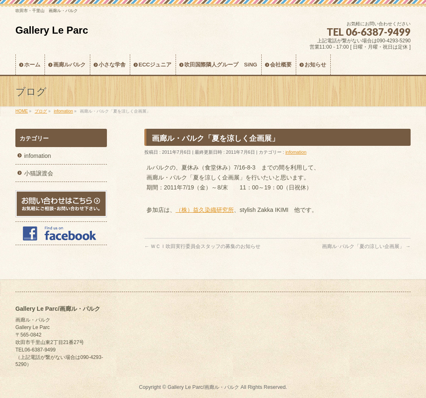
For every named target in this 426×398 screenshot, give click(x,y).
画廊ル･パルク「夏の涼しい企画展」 (366, 246)
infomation (296, 152)
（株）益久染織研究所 (205, 209)
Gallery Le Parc (51, 30)
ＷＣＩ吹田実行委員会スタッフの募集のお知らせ (202, 246)
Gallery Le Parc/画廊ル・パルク (203, 387)
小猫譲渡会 (38, 173)
